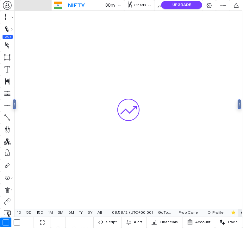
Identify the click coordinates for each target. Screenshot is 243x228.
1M (50, 212)
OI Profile (214, 212)
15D (40, 212)
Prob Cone (187, 212)
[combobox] (7, 5)
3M (60, 212)
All (99, 212)
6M (71, 212)
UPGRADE (181, 5)
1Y (81, 212)
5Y (90, 212)
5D (29, 212)
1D (19, 212)
